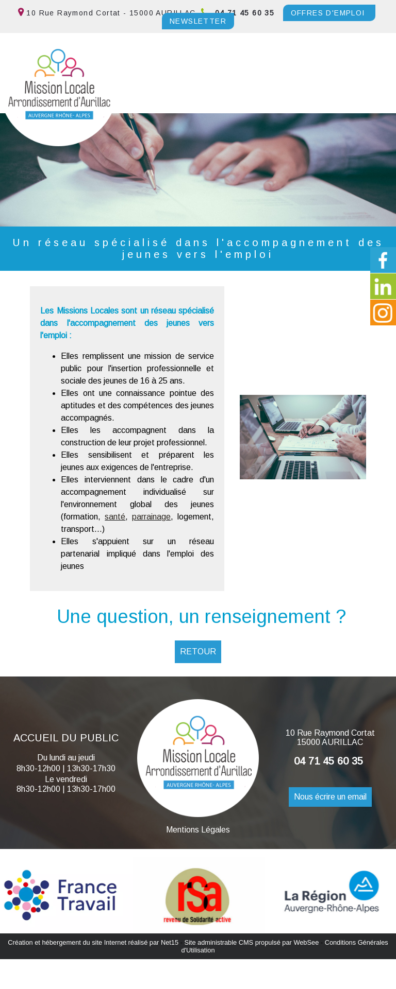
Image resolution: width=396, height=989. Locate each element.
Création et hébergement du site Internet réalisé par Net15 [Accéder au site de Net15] (93, 942)
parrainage (151, 516)
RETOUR (198, 651)
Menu (28, 99)
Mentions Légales (198, 829)
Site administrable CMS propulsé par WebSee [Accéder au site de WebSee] (251, 942)
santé (115, 516)
